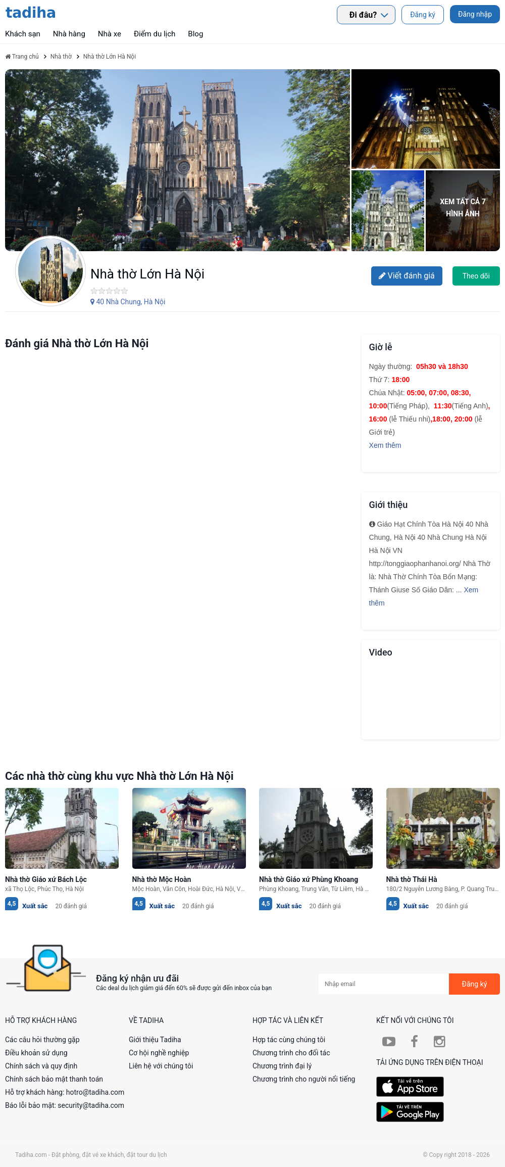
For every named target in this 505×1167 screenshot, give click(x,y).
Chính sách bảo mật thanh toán (54, 1079)
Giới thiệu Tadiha (155, 1040)
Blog (195, 33)
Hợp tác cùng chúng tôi (288, 1040)
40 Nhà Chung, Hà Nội (127, 302)
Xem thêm (385, 445)
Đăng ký (422, 15)
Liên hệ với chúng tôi (161, 1066)
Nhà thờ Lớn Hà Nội (147, 274)
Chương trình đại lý (282, 1066)
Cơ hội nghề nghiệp (159, 1053)
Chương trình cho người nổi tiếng (304, 1079)
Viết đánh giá (407, 276)
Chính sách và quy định (41, 1066)
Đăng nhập (475, 14)
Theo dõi (476, 276)
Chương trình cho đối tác (291, 1053)
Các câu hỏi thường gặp (42, 1040)
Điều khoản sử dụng (36, 1053)
